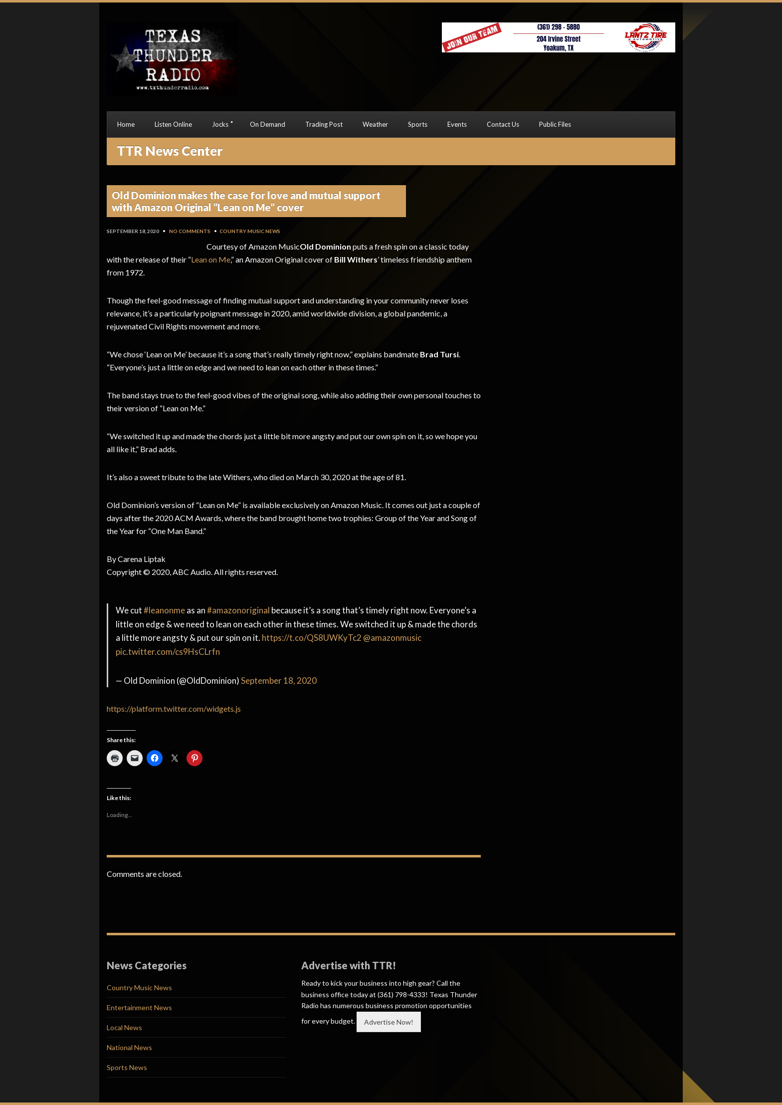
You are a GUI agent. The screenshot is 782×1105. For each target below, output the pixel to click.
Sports (417, 124)
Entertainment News (139, 1007)
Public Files (555, 124)
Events (457, 124)
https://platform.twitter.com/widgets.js (174, 708)
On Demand (267, 124)
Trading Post (324, 124)
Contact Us (503, 124)
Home (126, 124)
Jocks (220, 124)
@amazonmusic (392, 637)
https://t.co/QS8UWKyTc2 (312, 637)
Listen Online (173, 124)
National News (129, 1047)
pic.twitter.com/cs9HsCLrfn (168, 651)
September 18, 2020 (279, 680)
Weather (375, 124)
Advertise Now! (388, 1022)
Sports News (127, 1067)
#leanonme (164, 610)
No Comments (189, 231)
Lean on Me (210, 259)
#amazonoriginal (238, 610)
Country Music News (249, 231)
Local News (124, 1027)
